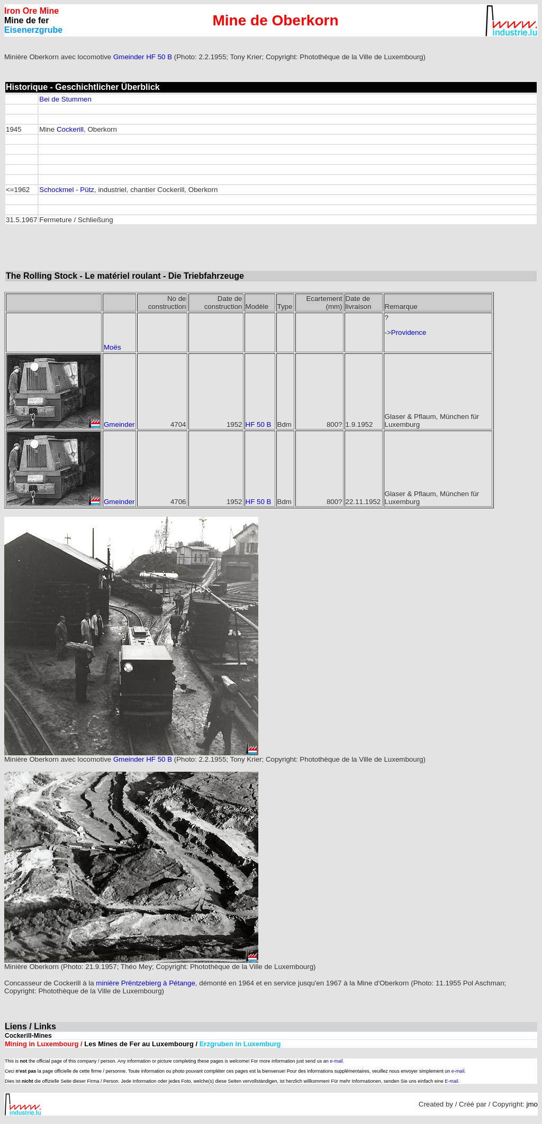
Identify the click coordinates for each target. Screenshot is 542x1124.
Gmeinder (128, 57)
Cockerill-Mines (28, 1035)
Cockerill (70, 129)
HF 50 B (159, 57)
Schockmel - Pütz (66, 190)
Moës (112, 347)
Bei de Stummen (65, 99)
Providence (409, 332)
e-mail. (337, 1061)
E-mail (451, 1081)
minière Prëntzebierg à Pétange (145, 983)
